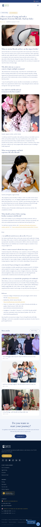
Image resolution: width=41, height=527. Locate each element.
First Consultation (5, 467)
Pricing (3, 482)
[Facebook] (3, 460)
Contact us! (20, 436)
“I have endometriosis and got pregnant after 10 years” (25, 227)
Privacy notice (4, 522)
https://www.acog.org (13, 297)
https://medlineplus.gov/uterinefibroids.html (14, 302)
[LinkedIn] (16, 460)
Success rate (4, 486)
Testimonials (13, 12)
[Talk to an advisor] (38, 524)
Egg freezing (4, 470)
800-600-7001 (6, 503)
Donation (4, 472)
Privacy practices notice (22, 522)
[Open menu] (37, 5)
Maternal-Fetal (5, 475)
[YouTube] (9, 460)
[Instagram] (6, 460)
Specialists (4, 484)
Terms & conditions (12, 522)
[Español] (36, 1)
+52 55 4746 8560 (6, 505)
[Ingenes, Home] (5, 5)
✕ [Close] (26, 520)
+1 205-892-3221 (8, 513)
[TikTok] (13, 460)
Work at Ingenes (5, 489)
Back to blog (34, 330)
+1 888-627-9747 (9, 511)
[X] (19, 460)
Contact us (6, 456)
